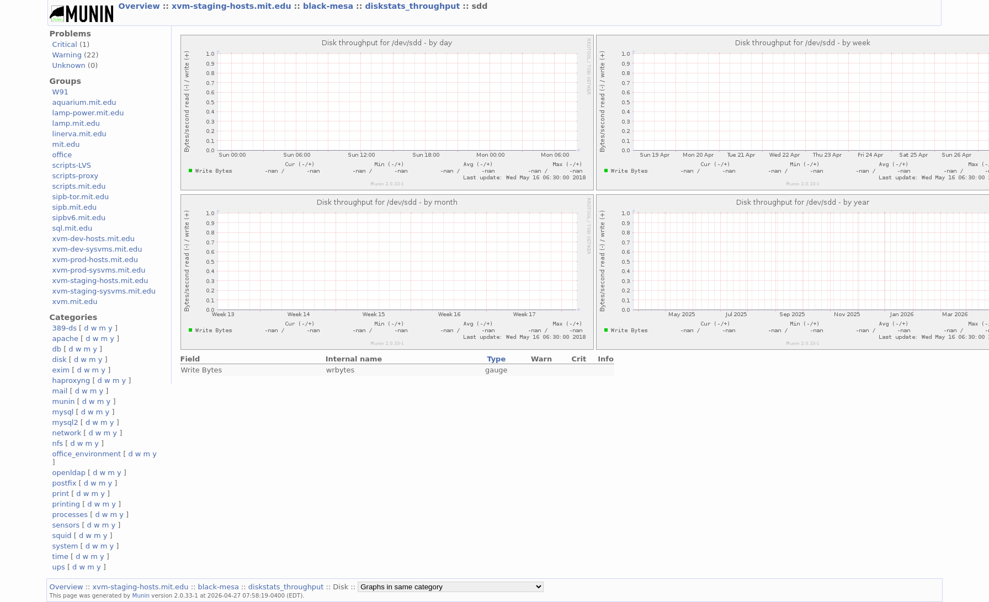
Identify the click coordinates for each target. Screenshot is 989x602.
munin (63, 401)
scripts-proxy (75, 176)
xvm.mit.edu (75, 301)
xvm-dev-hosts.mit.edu (93, 239)
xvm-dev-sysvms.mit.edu (97, 249)
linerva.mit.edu (79, 134)
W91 (60, 92)
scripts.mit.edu (79, 186)
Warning (67, 55)
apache (65, 338)
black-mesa (329, 6)
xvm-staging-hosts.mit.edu (233, 6)
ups (58, 567)
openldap (69, 472)
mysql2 (65, 422)
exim (61, 370)
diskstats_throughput (413, 6)
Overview (141, 6)
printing (66, 504)
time (60, 556)
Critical (64, 44)
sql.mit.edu (72, 228)
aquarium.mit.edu (84, 102)
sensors (66, 525)
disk (59, 359)
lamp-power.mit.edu (88, 113)
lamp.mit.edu (76, 123)
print (60, 493)
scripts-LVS (71, 165)
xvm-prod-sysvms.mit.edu (99, 270)
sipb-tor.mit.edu (80, 197)
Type (496, 359)
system (65, 546)
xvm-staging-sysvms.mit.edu (104, 291)
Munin (141, 595)
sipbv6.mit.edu (79, 218)
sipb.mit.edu (74, 207)
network (67, 433)
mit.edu (66, 144)
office (62, 155)
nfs (57, 443)
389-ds (64, 328)
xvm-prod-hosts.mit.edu (95, 259)
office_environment (86, 454)
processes (70, 514)
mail (60, 391)
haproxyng (71, 380)
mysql (63, 412)
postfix (64, 483)
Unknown (69, 65)
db (56, 349)
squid (62, 535)
